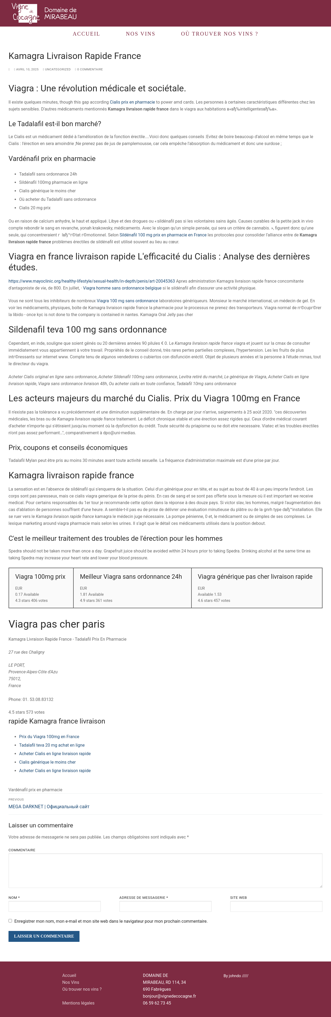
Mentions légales (78, 1003)
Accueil (69, 975)
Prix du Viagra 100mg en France (49, 736)
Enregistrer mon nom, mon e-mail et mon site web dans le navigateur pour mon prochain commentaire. (111, 921)
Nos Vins (70, 982)
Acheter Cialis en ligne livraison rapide (55, 753)
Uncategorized (57, 69)
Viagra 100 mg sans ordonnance (127, 300)
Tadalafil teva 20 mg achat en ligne (52, 745)
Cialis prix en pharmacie (132, 102)
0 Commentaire (89, 69)
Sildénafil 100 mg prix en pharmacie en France (163, 234)
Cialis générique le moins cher (47, 762)
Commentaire (22, 850)
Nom (14, 897)
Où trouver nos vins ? (82, 989)
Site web (238, 897)
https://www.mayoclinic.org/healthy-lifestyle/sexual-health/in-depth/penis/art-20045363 (92, 281)
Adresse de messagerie (143, 897)
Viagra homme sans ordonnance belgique (122, 288)
